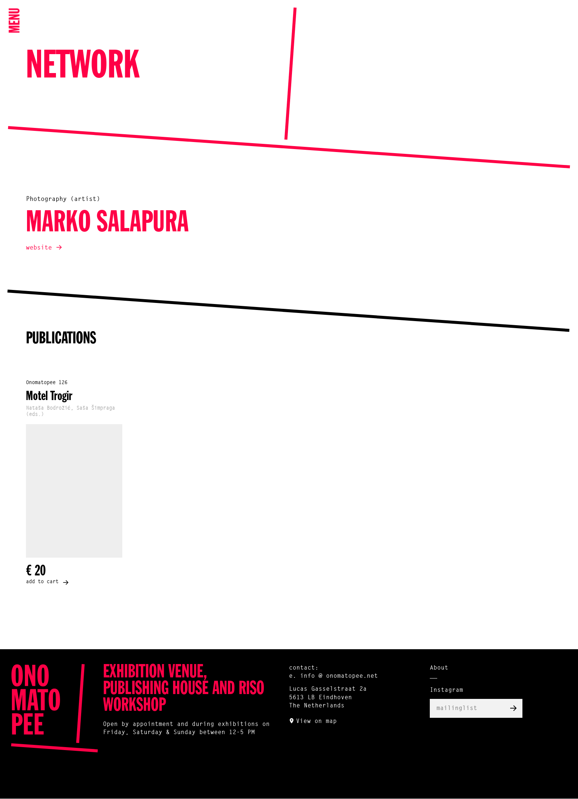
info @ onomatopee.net (339, 676)
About (439, 668)
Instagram (446, 690)
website (39, 248)
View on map (316, 721)
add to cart (42, 582)
